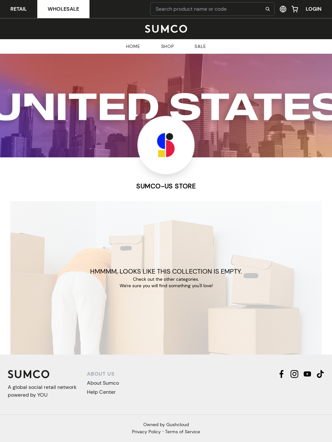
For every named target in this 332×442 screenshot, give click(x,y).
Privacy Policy (146, 432)
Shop (167, 46)
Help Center (101, 392)
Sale (200, 46)
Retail (18, 9)
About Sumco (103, 383)
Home (133, 46)
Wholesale (63, 9)
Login (314, 9)
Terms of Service (182, 432)
